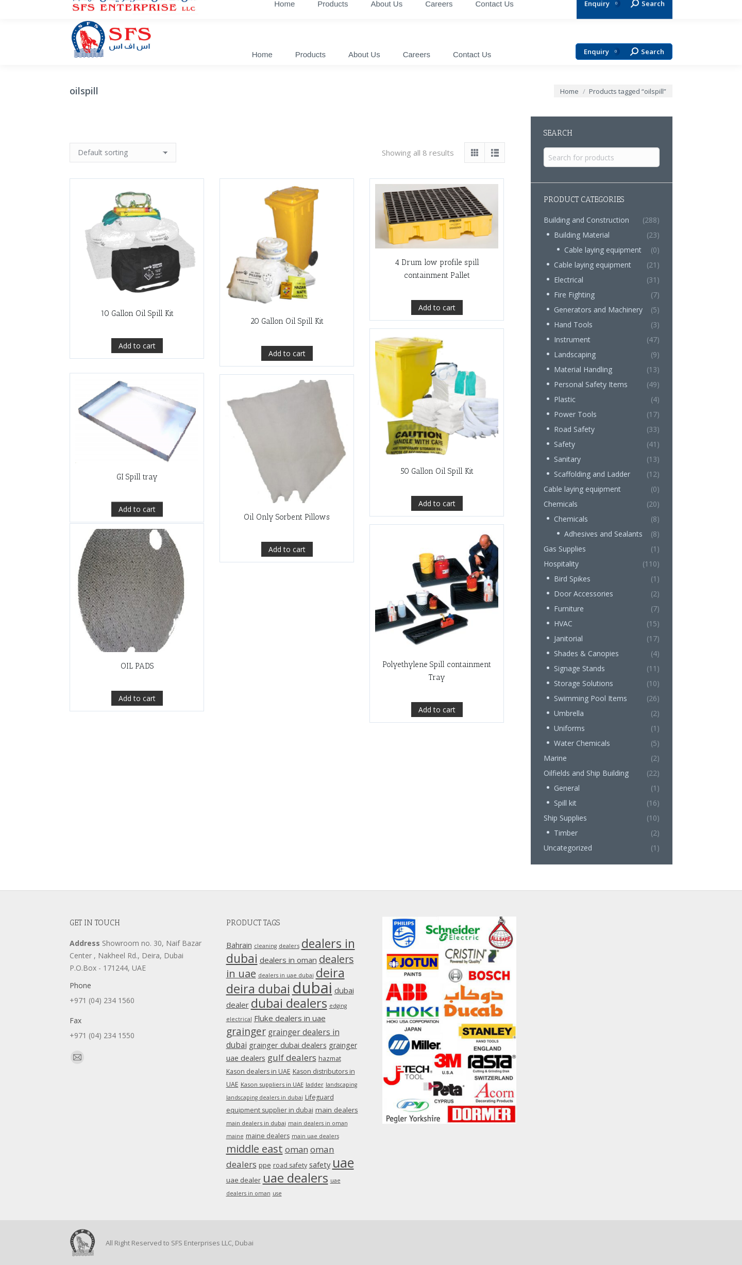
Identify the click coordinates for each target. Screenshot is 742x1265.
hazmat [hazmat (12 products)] (329, 1058)
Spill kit (565, 803)
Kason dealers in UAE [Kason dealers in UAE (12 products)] (258, 1071)
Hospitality (561, 564)
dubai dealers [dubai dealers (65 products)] (289, 1003)
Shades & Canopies (586, 653)
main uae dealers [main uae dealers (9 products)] (315, 1136)
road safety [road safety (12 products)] (290, 1165)
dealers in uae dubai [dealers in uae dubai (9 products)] (286, 975)
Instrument (572, 339)
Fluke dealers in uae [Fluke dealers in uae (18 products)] (290, 1018)
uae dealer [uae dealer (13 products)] (243, 1180)
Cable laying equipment (603, 250)
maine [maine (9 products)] (235, 1136)
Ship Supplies (565, 818)
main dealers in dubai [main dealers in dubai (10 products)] (256, 1123)
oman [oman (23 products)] (296, 1149)
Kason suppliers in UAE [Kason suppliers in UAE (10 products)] (272, 1084)
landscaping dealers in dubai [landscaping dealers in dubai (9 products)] (264, 1097)
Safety (564, 444)
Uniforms (569, 728)
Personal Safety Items (591, 384)
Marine (555, 758)
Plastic (565, 399)
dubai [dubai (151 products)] (312, 987)
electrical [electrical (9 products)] (239, 1019)
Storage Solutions (583, 683)
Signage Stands (579, 668)
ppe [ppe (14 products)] (265, 1165)
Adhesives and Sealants (603, 534)
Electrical (568, 280)
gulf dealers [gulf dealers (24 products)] (291, 1057)
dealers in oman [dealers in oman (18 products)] (288, 960)
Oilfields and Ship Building (586, 773)
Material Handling (583, 369)
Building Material (582, 235)
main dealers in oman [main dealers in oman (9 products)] (318, 1123)
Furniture (569, 608)
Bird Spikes (572, 579)
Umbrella (569, 713)
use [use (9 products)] (277, 1193)
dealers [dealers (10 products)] (289, 946)
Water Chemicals (582, 743)
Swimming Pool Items (590, 698)
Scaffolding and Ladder (592, 474)
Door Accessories (583, 593)
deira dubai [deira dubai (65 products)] (258, 988)
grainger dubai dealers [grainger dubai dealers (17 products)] (288, 1045)
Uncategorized (568, 848)
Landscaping (575, 354)
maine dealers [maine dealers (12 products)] (268, 1135)
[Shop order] (123, 152)
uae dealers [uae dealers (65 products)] (295, 1178)
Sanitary (567, 459)
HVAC (563, 623)
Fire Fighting (574, 294)
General (567, 788)
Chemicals (561, 504)
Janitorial (568, 638)
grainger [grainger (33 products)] (246, 1031)
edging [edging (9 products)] (338, 1005)
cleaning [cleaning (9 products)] (265, 946)
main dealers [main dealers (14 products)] (336, 1109)
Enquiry (602, 51)
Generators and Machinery (598, 309)
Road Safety (574, 429)
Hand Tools (573, 324)
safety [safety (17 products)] (319, 1164)
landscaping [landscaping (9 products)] (341, 1084)
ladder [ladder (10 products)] (315, 1084)
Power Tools (575, 414)
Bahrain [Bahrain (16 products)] (239, 945)
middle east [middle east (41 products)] (254, 1148)
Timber (566, 833)
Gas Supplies (565, 549)
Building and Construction (586, 220)
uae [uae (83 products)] (343, 1162)
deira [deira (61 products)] (330, 972)
